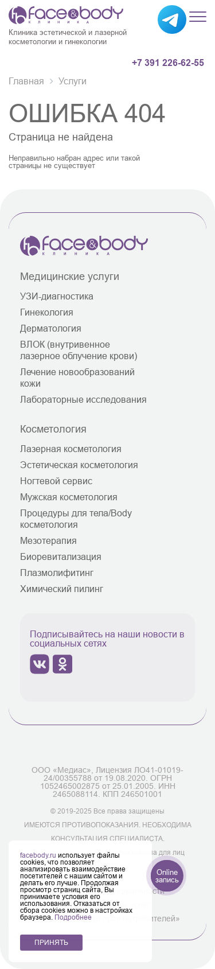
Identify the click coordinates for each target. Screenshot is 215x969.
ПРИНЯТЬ (51, 942)
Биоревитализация (60, 556)
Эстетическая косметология (79, 465)
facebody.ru (39, 855)
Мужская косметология (69, 497)
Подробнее (73, 917)
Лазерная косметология (71, 448)
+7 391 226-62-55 (168, 63)
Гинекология (46, 312)
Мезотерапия (48, 540)
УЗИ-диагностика (56, 296)
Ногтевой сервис (56, 481)
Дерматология (50, 328)
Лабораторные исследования (83, 399)
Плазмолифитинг (56, 572)
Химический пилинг (61, 588)
